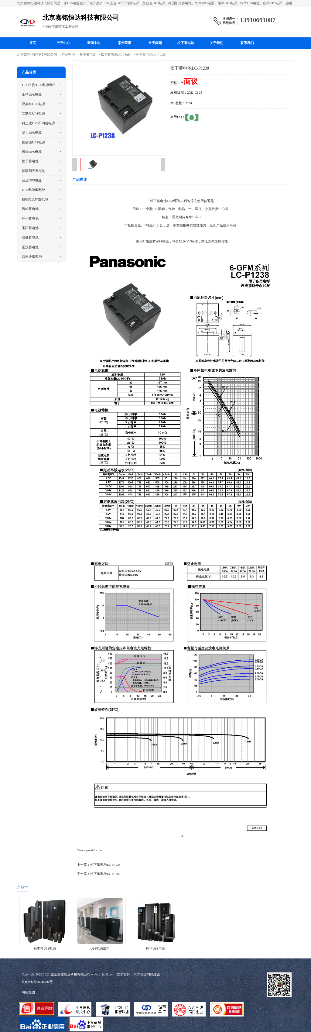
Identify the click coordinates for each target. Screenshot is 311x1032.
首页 (32, 43)
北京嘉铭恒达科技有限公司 (37, 54)
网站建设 (153, 974)
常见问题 (155, 43)
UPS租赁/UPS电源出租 (39, 85)
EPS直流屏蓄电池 (35, 199)
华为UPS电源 (32, 132)
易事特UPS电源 (33, 104)
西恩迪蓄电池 (32, 256)
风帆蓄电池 (30, 209)
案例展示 (124, 43)
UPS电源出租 (100, 948)
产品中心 (63, 43)
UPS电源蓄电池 (33, 189)
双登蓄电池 (30, 237)
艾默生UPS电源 (33, 113)
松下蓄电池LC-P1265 (105, 873)
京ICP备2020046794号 (37, 982)
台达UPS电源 (32, 180)
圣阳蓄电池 (30, 228)
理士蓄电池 (30, 218)
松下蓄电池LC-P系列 (116, 54)
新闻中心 (94, 43)
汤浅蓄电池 (30, 247)
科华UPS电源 (32, 151)
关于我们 (216, 43)
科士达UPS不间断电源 (38, 123)
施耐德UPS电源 (33, 142)
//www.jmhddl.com (89, 850)
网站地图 (28, 992)
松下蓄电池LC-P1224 (105, 864)
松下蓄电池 (185, 43)
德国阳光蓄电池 (33, 171)
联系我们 (247, 43)
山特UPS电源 (32, 94)
